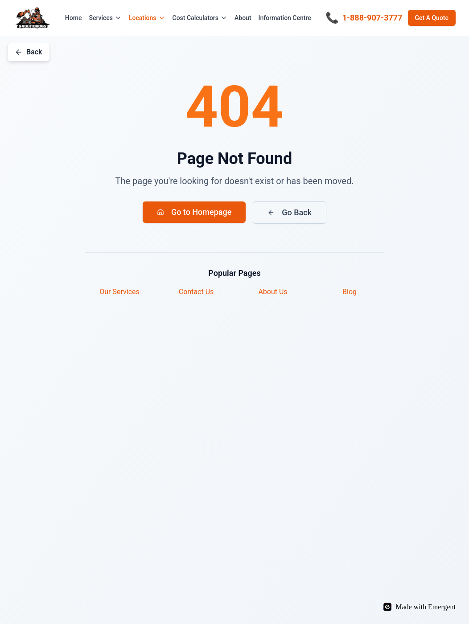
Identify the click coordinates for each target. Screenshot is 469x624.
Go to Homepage (194, 212)
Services (105, 17)
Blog (349, 291)
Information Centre (285, 17)
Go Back (289, 212)
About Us (272, 291)
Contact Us (196, 291)
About (242, 17)
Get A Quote (431, 17)
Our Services (119, 291)
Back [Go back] (28, 52)
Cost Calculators (200, 17)
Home (73, 17)
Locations (147, 17)
